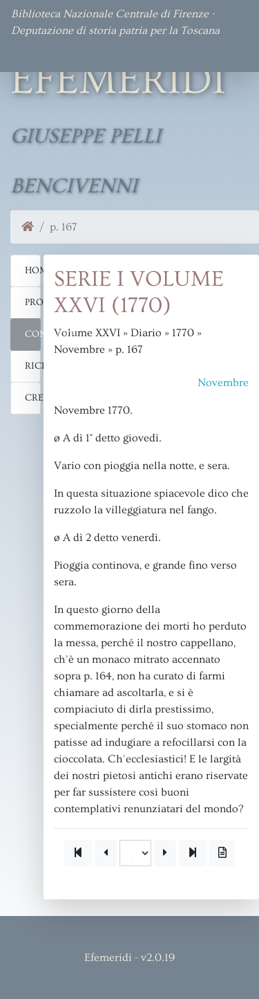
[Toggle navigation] (30, 52)
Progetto (33, 302)
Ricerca (33, 366)
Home (33, 270)
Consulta (33, 334)
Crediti (33, 397)
